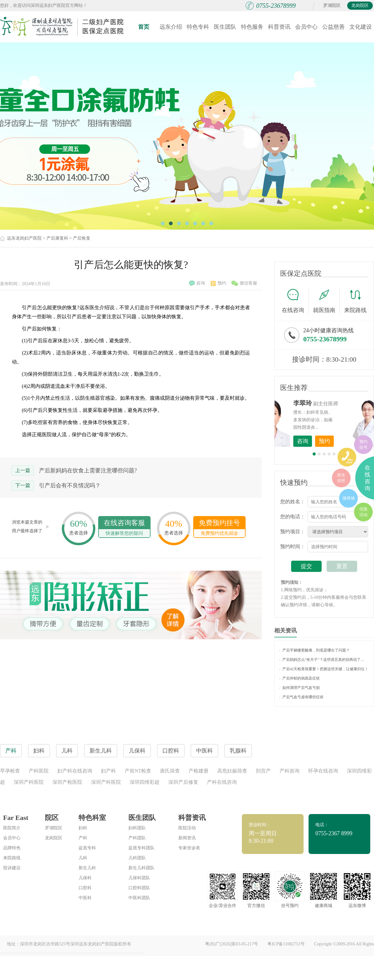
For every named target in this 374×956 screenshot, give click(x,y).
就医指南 (326, 301)
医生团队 (225, 27)
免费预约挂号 (219, 528)
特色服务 (252, 27)
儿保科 (85, 878)
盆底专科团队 (141, 848)
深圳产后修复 (183, 782)
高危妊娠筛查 (232, 770)
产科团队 (137, 838)
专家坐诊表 (189, 848)
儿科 (83, 858)
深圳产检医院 (67, 782)
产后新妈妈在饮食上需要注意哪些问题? (88, 470)
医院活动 (187, 828)
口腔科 (85, 887)
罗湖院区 (332, 5)
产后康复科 (57, 238)
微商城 (349, 498)
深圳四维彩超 (145, 782)
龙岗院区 (360, 5)
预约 (218, 283)
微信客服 (244, 283)
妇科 (83, 828)
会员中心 (306, 27)
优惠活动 (363, 512)
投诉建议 (12, 868)
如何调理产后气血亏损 (299, 687)
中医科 (85, 897)
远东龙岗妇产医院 (24, 238)
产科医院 (39, 770)
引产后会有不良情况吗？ (70, 485)
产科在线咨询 (222, 782)
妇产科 (108, 770)
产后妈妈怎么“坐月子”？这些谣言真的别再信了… (321, 659)
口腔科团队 (139, 887)
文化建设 (360, 27)
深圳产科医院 (29, 782)
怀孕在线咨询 (323, 770)
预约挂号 (363, 444)
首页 (143, 27)
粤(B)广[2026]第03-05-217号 (231, 944)
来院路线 (355, 301)
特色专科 (198, 27)
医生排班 (341, 478)
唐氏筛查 (170, 770)
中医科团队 (139, 897)
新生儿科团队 (141, 868)
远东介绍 (171, 27)
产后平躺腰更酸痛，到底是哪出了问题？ (314, 650)
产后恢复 (81, 238)
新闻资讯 (187, 838)
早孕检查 (10, 770)
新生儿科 (87, 868)
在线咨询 (295, 301)
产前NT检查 (138, 770)
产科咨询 (290, 770)
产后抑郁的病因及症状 (299, 678)
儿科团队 (137, 858)
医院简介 (12, 828)
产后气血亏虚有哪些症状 (301, 697)
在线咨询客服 (124, 528)
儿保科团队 (139, 878)
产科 (83, 838)
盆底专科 (87, 848)
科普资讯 (279, 27)
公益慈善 (333, 27)
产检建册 (199, 770)
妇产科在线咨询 (74, 770)
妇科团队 (137, 828)
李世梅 (333, 403)
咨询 (197, 283)
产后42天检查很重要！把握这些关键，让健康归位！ (323, 669)
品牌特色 (12, 848)
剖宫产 (263, 770)
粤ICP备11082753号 (285, 944)
